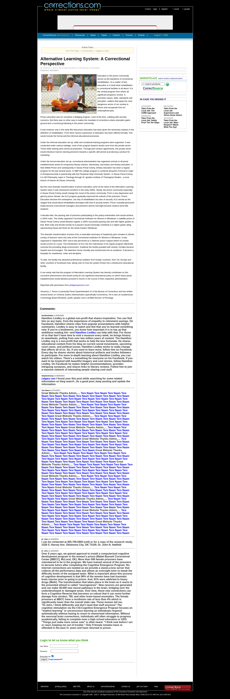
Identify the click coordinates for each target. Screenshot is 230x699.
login (155, 9)
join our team (142, 686)
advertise (44, 686)
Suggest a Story (102, 51)
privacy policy (60, 686)
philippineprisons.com (79, 285)
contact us (125, 686)
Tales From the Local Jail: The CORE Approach (148, 110)
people (187, 9)
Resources (80, 35)
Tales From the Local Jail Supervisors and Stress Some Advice (173, 111)
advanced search (176, 78)
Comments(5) (87, 51)
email (176, 9)
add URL (76, 686)
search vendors (163, 78)
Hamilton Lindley (85, 332)
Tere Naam (87, 393)
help (156, 686)
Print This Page (72, 51)
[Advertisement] (77, 671)
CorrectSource (56, 35)
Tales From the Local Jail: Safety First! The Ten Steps (150, 120)
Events (141, 35)
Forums (129, 35)
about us (90, 686)
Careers (116, 35)
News (93, 35)
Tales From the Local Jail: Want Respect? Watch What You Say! (171, 123)
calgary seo (48, 378)
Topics (104, 35)
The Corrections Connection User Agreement (131, 692)
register (164, 9)
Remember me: (45, 656)
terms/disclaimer (108, 686)
